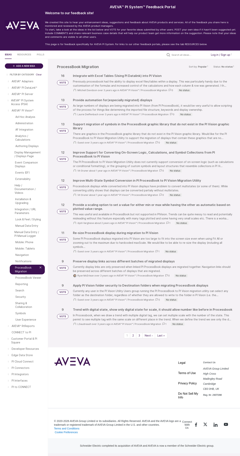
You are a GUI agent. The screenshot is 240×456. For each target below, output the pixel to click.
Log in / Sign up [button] (221, 54)
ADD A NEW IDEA (24, 66)
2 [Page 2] (133, 335)
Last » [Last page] (161, 335)
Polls (40, 54)
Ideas (8, 54)
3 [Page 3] (139, 335)
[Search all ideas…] (189, 55)
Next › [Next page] (149, 335)
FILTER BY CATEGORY (20, 74)
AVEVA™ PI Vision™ (129, 90)
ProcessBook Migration (154, 90)
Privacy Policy (187, 383)
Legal (181, 362)
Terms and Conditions (66, 428)
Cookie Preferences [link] (66, 432)
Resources (24, 54)
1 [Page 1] (127, 335)
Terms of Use (187, 373)
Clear (39, 74)
